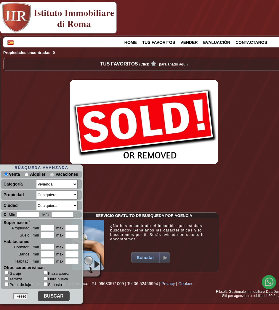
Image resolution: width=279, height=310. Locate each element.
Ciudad (10, 205)
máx (60, 228)
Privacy (168, 283)
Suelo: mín (29, 235)
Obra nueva (55, 279)
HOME (130, 42)
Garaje (13, 273)
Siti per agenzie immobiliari (243, 296)
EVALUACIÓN (216, 42)
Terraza (13, 279)
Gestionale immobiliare (247, 292)
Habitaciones (16, 241)
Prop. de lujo (18, 284)
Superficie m (17, 222)
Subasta (52, 284)
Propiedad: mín (25, 228)
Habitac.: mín (27, 261)
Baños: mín (29, 254)
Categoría (13, 184)
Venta (12, 174)
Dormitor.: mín (26, 247)
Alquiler (37, 174)
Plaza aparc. (56, 273)
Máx (46, 214)
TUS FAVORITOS (158, 42)
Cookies (185, 283)
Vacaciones (66, 174)
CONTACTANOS (251, 42)
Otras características (24, 267)
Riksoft (221, 292)
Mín (12, 214)
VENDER (189, 42)
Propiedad (14, 194)
